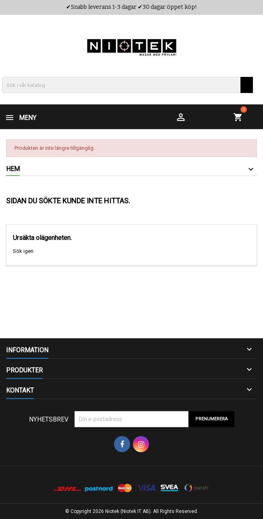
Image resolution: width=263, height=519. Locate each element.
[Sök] (127, 85)
